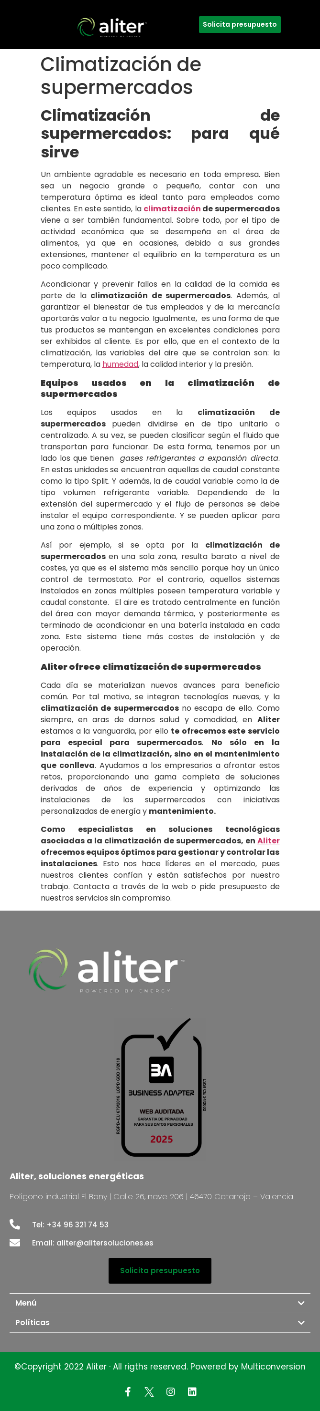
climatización (172, 208)
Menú (25, 1302)
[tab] (160, 1303)
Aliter (268, 840)
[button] (240, 24)
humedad (120, 364)
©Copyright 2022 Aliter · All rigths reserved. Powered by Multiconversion (160, 1366)
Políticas (32, 1322)
